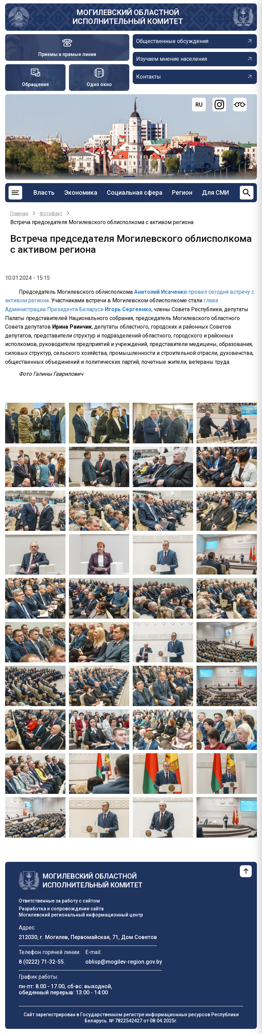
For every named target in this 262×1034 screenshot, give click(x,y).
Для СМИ (215, 192)
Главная (19, 213)
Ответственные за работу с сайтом (59, 901)
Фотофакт (51, 213)
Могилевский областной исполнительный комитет (128, 17)
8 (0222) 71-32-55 (41, 962)
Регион (182, 192)
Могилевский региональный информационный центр (81, 915)
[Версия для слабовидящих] (240, 104)
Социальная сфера (134, 192)
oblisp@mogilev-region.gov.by (123, 962)
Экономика (80, 192)
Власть (44, 192)
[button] (35, 422)
